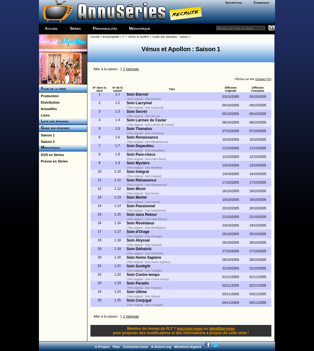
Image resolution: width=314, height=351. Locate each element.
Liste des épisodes (53, 121)
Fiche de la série (52, 88)
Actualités (48, 109)
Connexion (261, 2)
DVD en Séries (51, 155)
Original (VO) (263, 79)
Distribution (49, 102)
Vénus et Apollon (138, 36)
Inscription (234, 2)
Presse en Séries (53, 161)
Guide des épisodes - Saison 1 (171, 36)
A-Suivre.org (161, 347)
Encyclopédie (111, 36)
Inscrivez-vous (189, 328)
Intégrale (132, 69)
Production (49, 96)
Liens (44, 115)
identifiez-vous (222, 328)
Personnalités (105, 28)
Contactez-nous (135, 347)
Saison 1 (47, 135)
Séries (75, 28)
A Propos (102, 347)
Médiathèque (139, 28)
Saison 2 (47, 141)
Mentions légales (187, 347)
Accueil (51, 28)
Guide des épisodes (54, 128)
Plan (116, 347)
